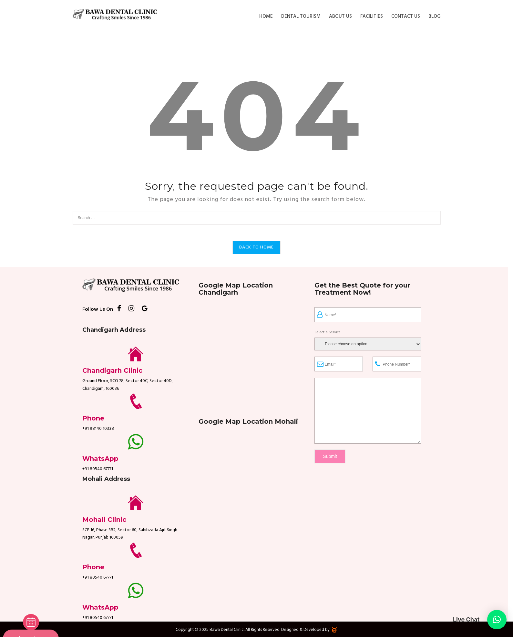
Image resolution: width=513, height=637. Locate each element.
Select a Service (327, 332)
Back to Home (256, 247)
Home (266, 16)
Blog (434, 16)
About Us (340, 16)
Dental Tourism (301, 16)
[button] (497, 619)
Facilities (371, 16)
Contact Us (405, 16)
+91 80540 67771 (97, 469)
